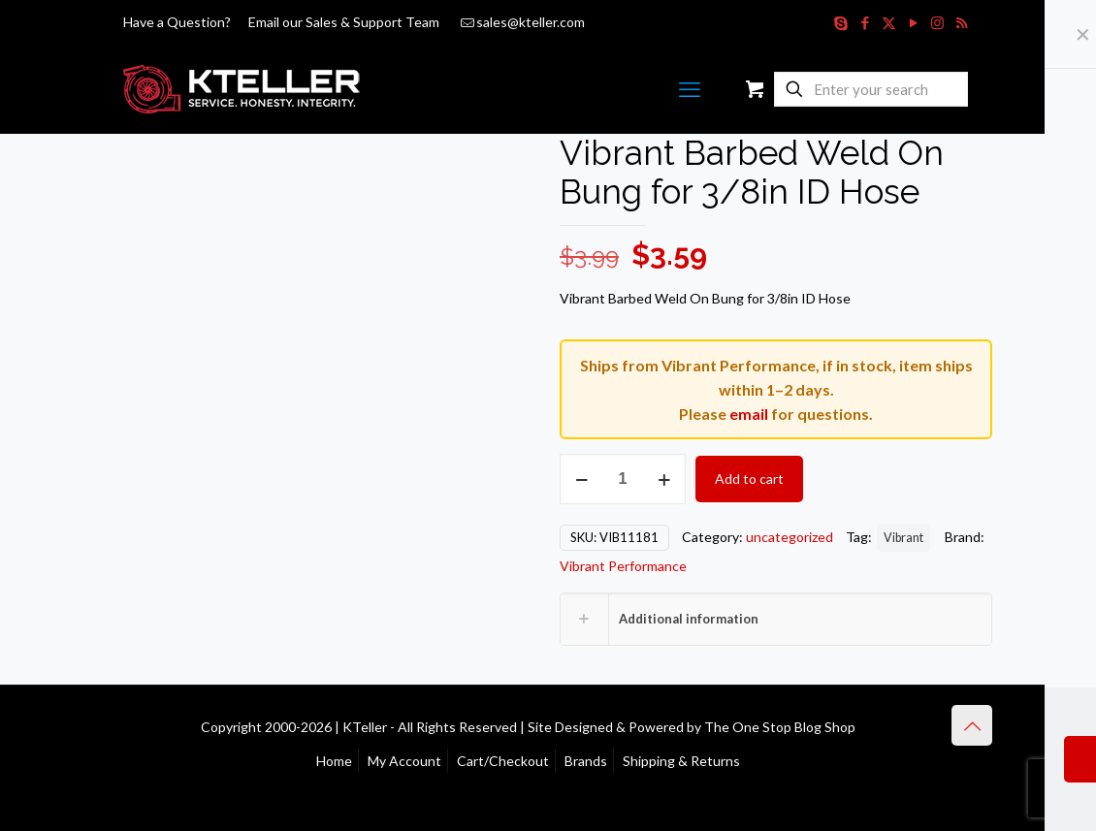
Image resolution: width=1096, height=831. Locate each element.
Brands (585, 760)
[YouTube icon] (913, 22)
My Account (404, 760)
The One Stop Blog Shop (779, 727)
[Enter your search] (871, 89)
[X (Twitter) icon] (889, 22)
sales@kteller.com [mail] (530, 22)
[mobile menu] (689, 89)
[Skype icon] (840, 22)
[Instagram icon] (937, 22)
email (748, 413)
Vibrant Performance (623, 566)
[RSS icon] (961, 22)
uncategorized (789, 536)
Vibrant (903, 537)
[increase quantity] (664, 479)
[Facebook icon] (864, 22)
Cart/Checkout (503, 760)
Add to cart (749, 478)
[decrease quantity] (581, 479)
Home (334, 760)
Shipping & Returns (681, 760)
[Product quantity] (623, 479)
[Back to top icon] (971, 725)
